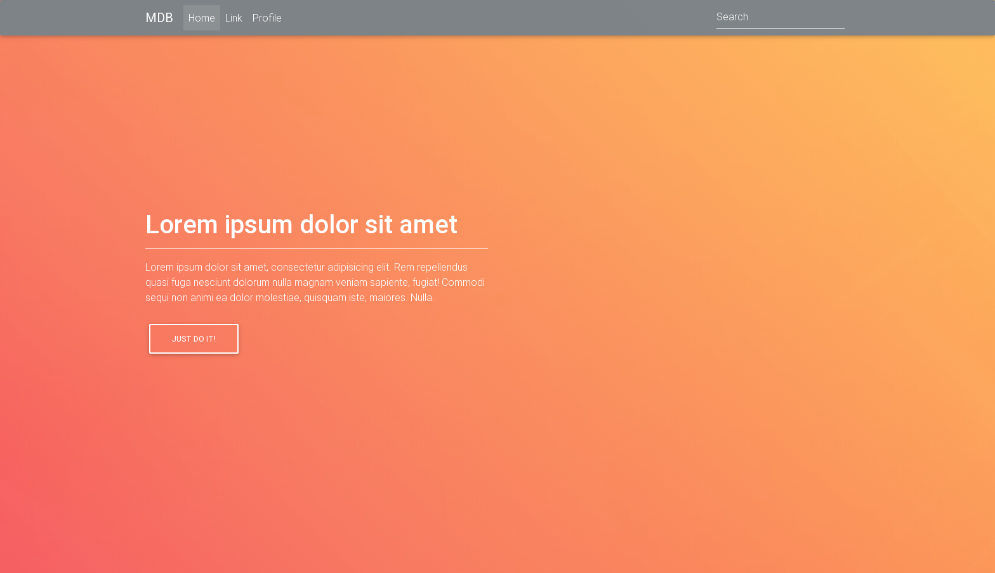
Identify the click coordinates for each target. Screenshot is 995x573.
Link (233, 20)
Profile (267, 20)
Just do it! (194, 338)
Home (204, 19)
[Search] (780, 20)
